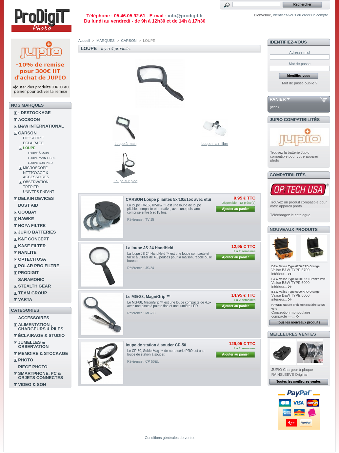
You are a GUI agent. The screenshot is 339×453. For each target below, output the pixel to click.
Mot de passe (299, 64)
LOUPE (29, 148)
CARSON (27, 133)
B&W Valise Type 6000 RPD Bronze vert (298, 279)
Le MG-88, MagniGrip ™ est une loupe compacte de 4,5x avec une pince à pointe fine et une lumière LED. (169, 304)
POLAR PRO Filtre (38, 265)
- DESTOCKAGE (34, 112)
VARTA (25, 299)
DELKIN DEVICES (36, 198)
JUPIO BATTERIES (37, 232)
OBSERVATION (36, 182)
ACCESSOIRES (33, 317)
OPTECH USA (32, 259)
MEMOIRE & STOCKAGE (43, 353)
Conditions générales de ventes (170, 438)
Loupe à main (38, 153)
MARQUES (105, 41)
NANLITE (27, 252)
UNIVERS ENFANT (38, 192)
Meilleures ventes (293, 334)
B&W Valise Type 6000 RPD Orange (295, 291)
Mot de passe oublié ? (299, 83)
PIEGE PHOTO (32, 366)
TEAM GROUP (32, 292)
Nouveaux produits (294, 229)
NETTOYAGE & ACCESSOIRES (36, 175)
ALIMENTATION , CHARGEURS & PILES (40, 326)
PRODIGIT (28, 272)
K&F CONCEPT (33, 238)
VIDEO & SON (32, 384)
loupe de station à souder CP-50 (156, 345)
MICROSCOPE (35, 168)
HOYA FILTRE (32, 225)
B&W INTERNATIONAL (41, 126)
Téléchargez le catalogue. (290, 215)
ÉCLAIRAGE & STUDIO (41, 335)
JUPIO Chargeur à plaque (292, 370)
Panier (278, 99)
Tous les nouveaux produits (298, 322)
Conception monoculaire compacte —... (290, 314)
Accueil (84, 41)
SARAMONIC (31, 279)
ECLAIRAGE (33, 143)
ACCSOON (29, 119)
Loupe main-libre (42, 158)
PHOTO (25, 359)
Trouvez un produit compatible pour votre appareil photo (298, 204)
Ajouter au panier (235, 209)
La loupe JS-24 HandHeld (149, 248)
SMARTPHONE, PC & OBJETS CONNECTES (40, 375)
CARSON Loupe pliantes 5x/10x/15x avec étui (168, 199)
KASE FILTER (32, 245)
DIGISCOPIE (33, 138)
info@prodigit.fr (185, 15)
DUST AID (28, 205)
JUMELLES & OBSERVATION (33, 344)
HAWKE (26, 218)
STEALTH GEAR (34, 286)
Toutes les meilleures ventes (298, 381)
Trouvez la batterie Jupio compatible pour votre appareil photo (294, 156)
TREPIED (31, 187)
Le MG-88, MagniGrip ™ (148, 296)
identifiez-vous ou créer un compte (300, 15)
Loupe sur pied (40, 163)
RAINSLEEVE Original (289, 374)
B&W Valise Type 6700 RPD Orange (295, 266)
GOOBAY (27, 212)
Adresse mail (299, 52)
